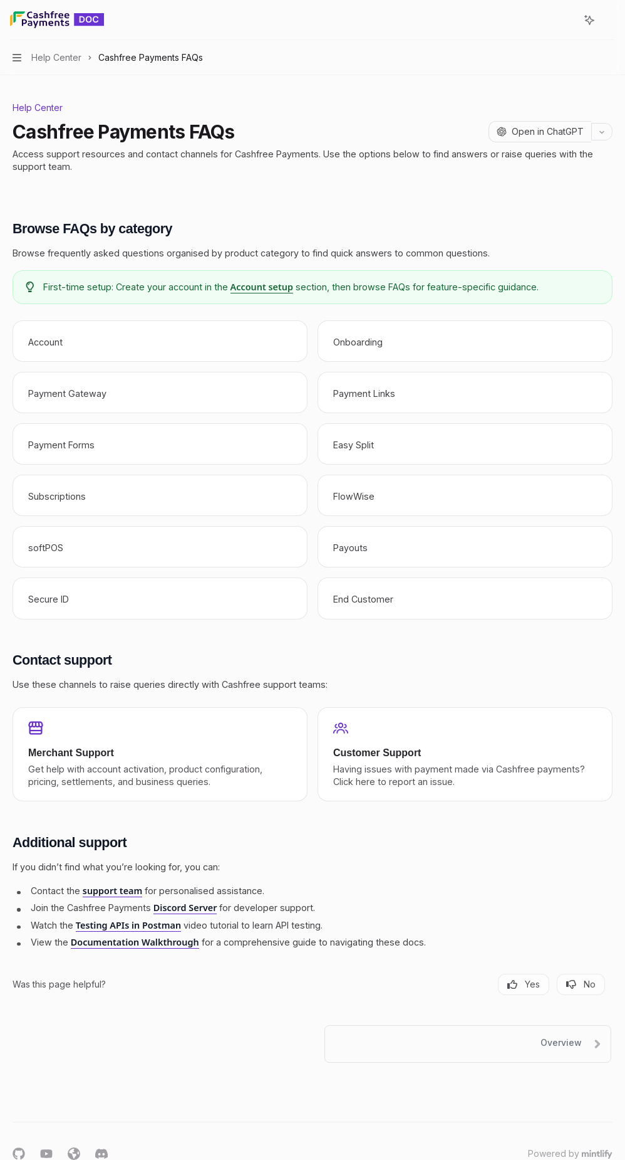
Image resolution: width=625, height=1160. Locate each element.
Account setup (262, 287)
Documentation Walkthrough (135, 942)
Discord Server (185, 908)
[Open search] (566, 20)
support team (113, 891)
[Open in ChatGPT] (539, 131)
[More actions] (608, 20)
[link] (160, 341)
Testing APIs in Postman (128, 925)
